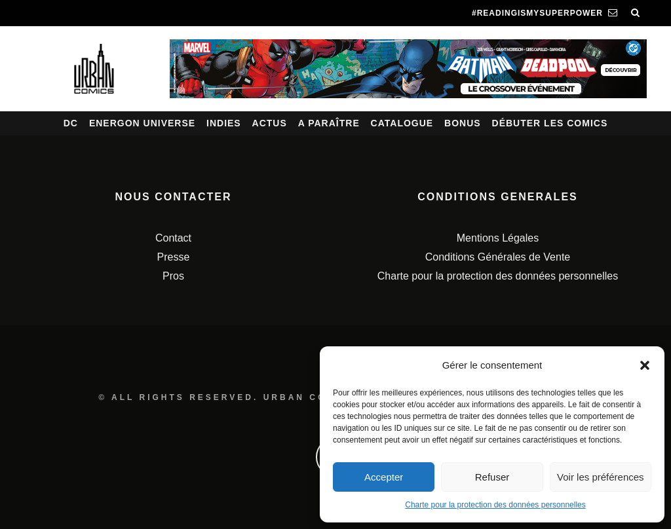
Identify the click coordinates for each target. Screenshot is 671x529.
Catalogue (402, 123)
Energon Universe (142, 123)
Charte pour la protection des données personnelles (495, 504)
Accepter (383, 477)
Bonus (462, 123)
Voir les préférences (600, 477)
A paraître (329, 123)
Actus (269, 123)
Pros (173, 276)
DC (71, 123)
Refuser (492, 477)
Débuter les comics (550, 123)
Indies (223, 123)
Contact (173, 238)
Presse (173, 257)
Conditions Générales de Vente (497, 257)
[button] (644, 365)
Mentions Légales (498, 238)
